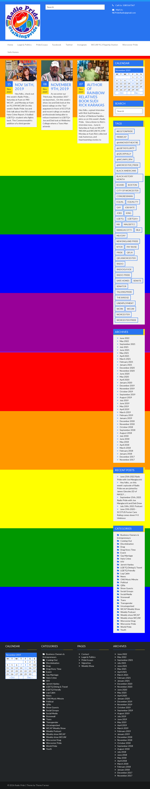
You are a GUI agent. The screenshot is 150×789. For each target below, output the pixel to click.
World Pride (125, 627)
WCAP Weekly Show (130, 609)
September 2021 (127, 344)
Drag (122, 547)
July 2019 (124, 400)
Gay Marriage (126, 555)
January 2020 (126, 382)
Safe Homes (13, 52)
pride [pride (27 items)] (120, 252)
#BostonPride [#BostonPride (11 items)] (125, 131)
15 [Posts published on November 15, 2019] (133, 83)
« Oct (120, 93)
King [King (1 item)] (128, 213)
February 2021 (126, 362)
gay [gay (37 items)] (119, 207)
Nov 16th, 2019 (24, 86)
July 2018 (124, 436)
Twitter (69, 44)
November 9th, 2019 (61, 86)
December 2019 (127, 385)
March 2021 (125, 359)
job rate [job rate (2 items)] (130, 207)
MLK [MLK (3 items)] (138, 230)
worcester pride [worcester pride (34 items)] (126, 320)
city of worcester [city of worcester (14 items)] (127, 190)
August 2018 (126, 433)
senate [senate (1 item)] (137, 280)
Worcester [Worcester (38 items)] (123, 314)
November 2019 (127, 388)
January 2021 (126, 365)
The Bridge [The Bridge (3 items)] (123, 297)
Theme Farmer (42, 785)
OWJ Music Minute (129, 579)
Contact (85, 654)
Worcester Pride (130, 44)
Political (124, 582)
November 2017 (127, 459)
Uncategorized (127, 606)
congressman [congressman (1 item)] (125, 196)
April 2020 (124, 379)
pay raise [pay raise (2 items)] (132, 247)
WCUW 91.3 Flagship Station (104, 44)
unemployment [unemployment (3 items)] (125, 303)
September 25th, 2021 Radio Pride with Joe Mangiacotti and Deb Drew (129, 500)
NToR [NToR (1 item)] (120, 247)
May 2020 (124, 376)
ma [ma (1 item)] (118, 224)
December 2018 (127, 421)
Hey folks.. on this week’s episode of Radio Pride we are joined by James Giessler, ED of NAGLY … (128, 488)
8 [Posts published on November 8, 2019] (133, 80)
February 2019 (126, 415)
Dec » (136, 93)
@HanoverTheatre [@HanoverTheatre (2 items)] (127, 142)
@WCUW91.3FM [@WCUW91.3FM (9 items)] (124, 159)
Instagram (82, 44)
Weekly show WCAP (130, 615)
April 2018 (124, 445)
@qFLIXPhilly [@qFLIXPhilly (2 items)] (124, 153)
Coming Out (126, 541)
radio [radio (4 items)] (120, 263)
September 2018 (127, 430)
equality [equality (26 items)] (133, 202)
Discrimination (127, 544)
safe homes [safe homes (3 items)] (123, 280)
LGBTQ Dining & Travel (131, 567)
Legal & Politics (25, 44)
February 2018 (126, 450)
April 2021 (124, 356)
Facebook (56, 44)
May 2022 (124, 341)
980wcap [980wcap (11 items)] (122, 137)
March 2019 (125, 412)
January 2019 (126, 418)
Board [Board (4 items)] (120, 185)
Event (123, 552)
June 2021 (124, 350)
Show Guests (126, 588)
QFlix (122, 585)
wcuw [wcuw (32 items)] (130, 309)
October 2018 (126, 427)
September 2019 (127, 394)
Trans (123, 600)
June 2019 (124, 403)
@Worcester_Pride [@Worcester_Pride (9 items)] (127, 165)
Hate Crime (125, 558)
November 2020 (127, 370)
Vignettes (86, 663)
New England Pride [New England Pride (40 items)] (127, 241)
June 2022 (124, 338)
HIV (122, 561)
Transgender (126, 603)
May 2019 (124, 406)
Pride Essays (42, 44)
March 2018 (125, 448)
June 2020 (124, 373)
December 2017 (127, 456)
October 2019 (126, 391)
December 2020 (127, 367)
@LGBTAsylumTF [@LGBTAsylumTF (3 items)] (125, 148)
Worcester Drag (127, 621)
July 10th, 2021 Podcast (131, 506)
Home (10, 44)
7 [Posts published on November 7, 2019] (129, 80)
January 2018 (126, 453)
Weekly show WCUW (130, 618)
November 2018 (127, 424)
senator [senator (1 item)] (121, 286)
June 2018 (124, 439)
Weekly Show (87, 666)
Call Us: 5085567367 (123, 5)
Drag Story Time (128, 549)
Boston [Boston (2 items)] (132, 185)
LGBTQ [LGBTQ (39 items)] (120, 218)
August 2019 (126, 397)
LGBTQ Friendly (127, 570)
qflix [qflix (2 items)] (130, 252)
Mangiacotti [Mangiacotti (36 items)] (124, 230)
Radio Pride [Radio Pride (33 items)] (123, 275)
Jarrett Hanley (127, 564)
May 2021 (124, 353)
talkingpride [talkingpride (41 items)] (124, 292)
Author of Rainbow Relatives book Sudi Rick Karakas (92, 94)
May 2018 (124, 442)
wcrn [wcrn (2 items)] (120, 309)
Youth (123, 630)
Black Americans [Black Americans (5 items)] (126, 170)
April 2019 (124, 409)
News (123, 576)
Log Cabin (125, 573)
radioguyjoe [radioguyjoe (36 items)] (124, 269)
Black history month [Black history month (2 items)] (125, 178)
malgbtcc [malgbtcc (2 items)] (129, 224)
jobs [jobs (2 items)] (119, 213)
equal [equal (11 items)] (120, 202)
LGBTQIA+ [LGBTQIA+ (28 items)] (133, 218)
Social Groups (126, 591)
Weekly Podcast (128, 612)
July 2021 (124, 347)
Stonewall (125, 597)
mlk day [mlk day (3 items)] (121, 235)
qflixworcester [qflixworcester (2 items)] (126, 258)
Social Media (126, 594)
